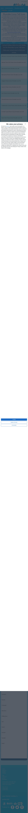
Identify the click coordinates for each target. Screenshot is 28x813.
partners (8, 126)
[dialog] (14, 406)
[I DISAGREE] (26, 124)
